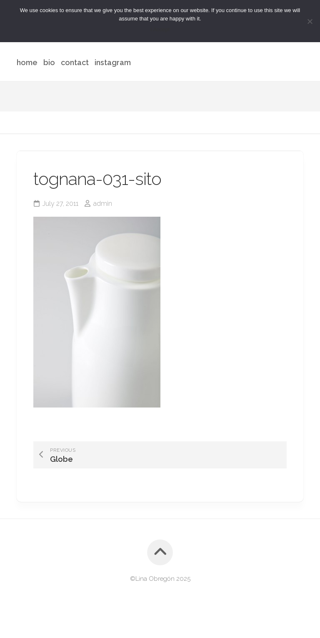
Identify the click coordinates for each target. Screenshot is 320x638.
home (27, 62)
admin (102, 204)
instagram (113, 62)
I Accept (160, 29)
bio (49, 62)
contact (75, 62)
